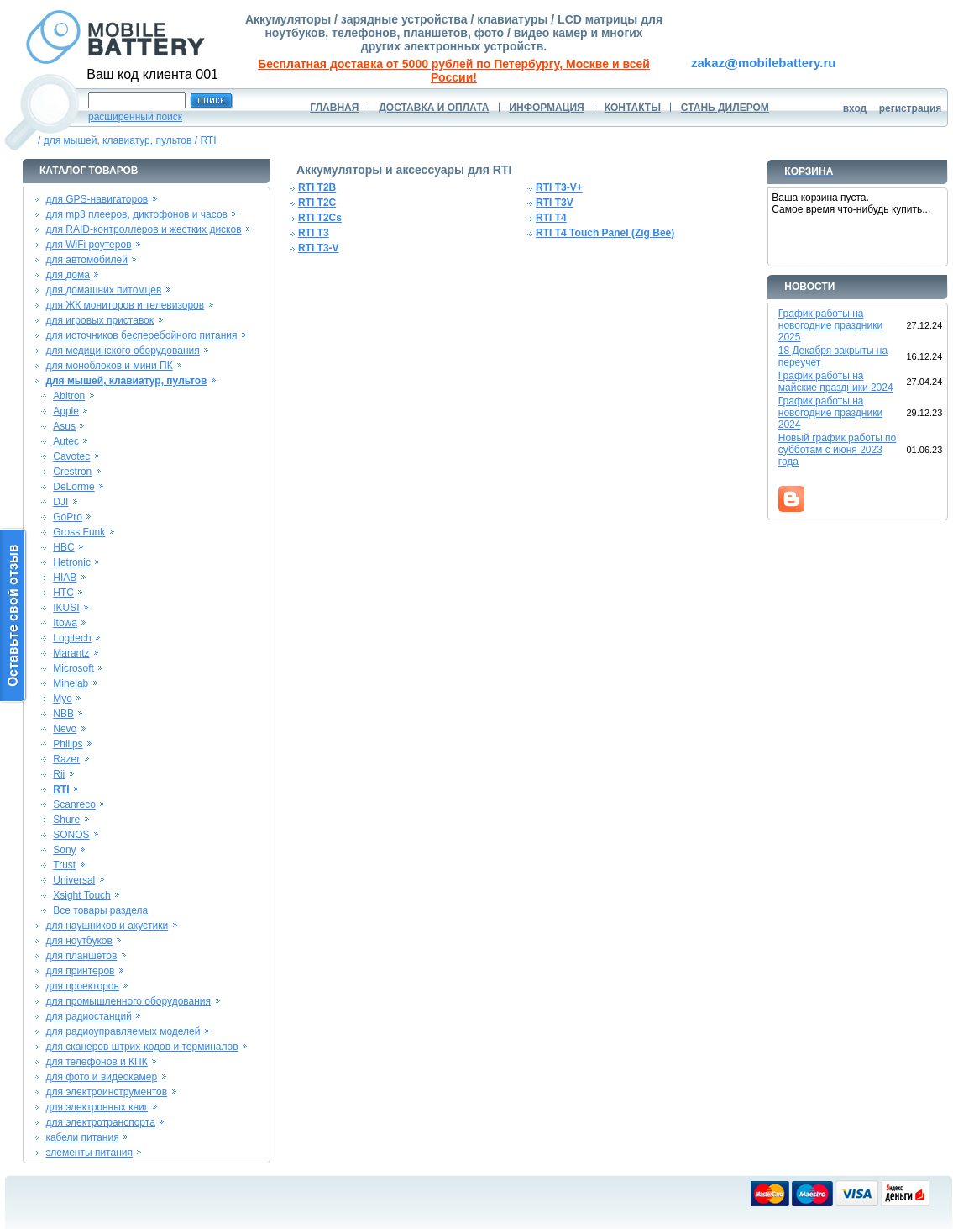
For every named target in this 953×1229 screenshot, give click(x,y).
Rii (59, 774)
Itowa (65, 623)
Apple (66, 411)
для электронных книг (96, 1107)
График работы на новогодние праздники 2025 (830, 325)
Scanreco (74, 804)
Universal (74, 880)
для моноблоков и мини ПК (108, 366)
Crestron (72, 471)
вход (855, 108)
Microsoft (73, 668)
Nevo (64, 729)
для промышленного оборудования (128, 1001)
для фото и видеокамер (101, 1077)
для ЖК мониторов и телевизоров (124, 305)
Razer (66, 759)
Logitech (72, 638)
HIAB (64, 577)
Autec (66, 441)
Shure (66, 819)
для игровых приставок (99, 320)
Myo (62, 698)
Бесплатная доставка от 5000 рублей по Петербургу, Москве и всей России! (454, 70)
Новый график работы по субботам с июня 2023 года (837, 449)
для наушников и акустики (106, 925)
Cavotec (71, 456)
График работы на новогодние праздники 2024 (830, 412)
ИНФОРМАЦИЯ (546, 107)
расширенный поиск (135, 117)
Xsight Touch (82, 895)
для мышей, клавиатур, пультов (118, 140)
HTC (63, 593)
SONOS (71, 835)
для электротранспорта (99, 1122)
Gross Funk (79, 532)
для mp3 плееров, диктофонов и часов (136, 214)
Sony (64, 850)
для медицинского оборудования (122, 350)
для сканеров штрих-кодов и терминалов (141, 1046)
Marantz (71, 653)
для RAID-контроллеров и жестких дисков (143, 229)
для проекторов (82, 986)
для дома (67, 275)
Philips (67, 744)
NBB (63, 714)
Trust (64, 865)
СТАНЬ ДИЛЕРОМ (725, 107)
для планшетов (81, 956)
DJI (60, 502)
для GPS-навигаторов (96, 199)
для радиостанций (88, 1016)
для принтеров (79, 971)
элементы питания (89, 1152)
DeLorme (73, 487)
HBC (63, 547)
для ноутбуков (79, 941)
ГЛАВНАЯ (334, 107)
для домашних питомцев (103, 290)
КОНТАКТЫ (633, 107)
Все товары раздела (100, 910)
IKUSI (66, 608)
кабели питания (81, 1137)
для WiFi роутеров (88, 245)
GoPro (67, 517)
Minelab (70, 683)
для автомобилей (86, 260)
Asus (64, 426)
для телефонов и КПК (96, 1062)
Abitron (69, 396)
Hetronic (72, 562)
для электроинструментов (106, 1092)
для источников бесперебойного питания (141, 335)
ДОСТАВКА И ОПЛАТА (434, 107)
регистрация (910, 108)
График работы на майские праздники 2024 (835, 381)
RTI (208, 140)
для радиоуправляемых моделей (122, 1031)
